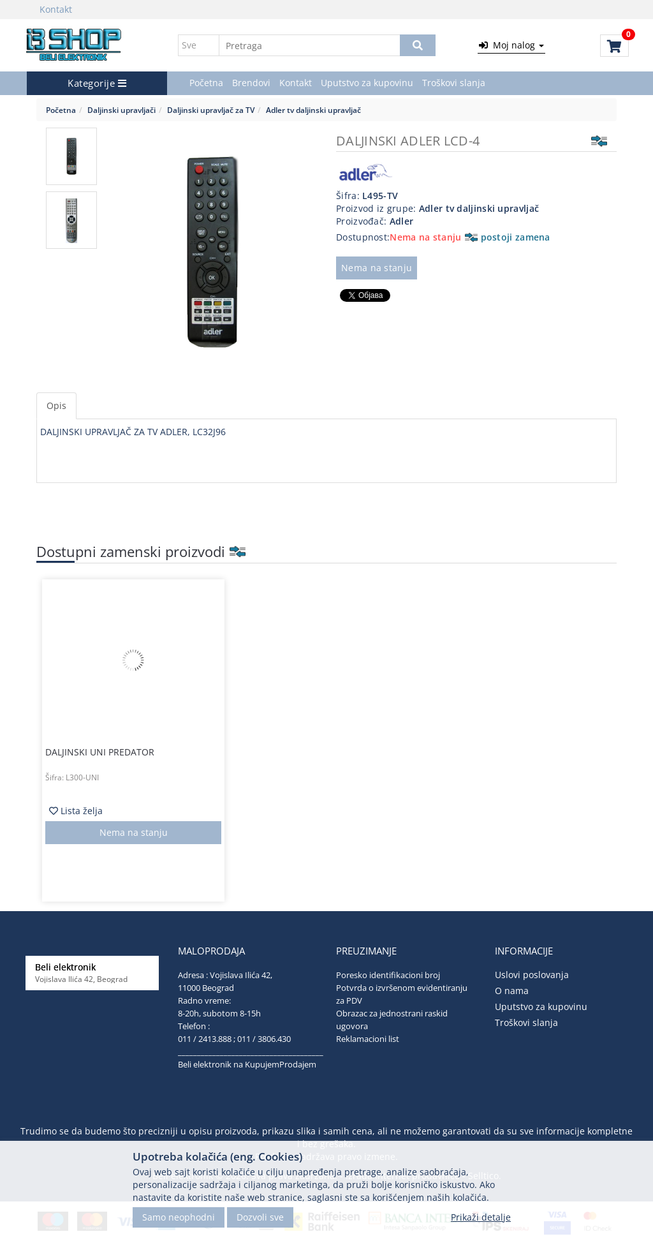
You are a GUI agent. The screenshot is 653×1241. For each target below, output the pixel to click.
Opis (56, 405)
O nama (512, 991)
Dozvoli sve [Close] (260, 1217)
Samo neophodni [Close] (178, 1217)
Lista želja (76, 811)
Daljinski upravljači (121, 110)
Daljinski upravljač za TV (210, 110)
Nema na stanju (376, 268)
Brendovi (251, 83)
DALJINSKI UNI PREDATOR (99, 752)
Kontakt (56, 9)
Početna (206, 83)
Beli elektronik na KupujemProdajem (247, 1064)
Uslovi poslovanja (532, 975)
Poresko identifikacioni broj (388, 975)
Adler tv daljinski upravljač (313, 110)
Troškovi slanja (453, 83)
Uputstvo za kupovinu (367, 83)
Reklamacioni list (367, 1038)
